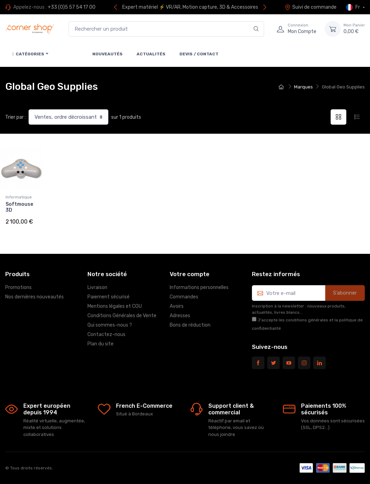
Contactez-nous (106, 334)
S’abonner (345, 293)
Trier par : (15, 117)
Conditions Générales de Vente (121, 316)
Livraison (97, 287)
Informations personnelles (199, 287)
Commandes (184, 297)
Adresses (180, 316)
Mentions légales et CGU (114, 306)
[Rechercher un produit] (166, 29)
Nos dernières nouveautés (34, 297)
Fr (353, 7)
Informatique (19, 197)
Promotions (18, 287)
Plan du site (100, 344)
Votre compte (189, 274)
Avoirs (177, 306)
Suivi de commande (311, 7)
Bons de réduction (190, 325)
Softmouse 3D (19, 207)
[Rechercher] (256, 29)
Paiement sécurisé (108, 297)
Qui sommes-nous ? (109, 325)
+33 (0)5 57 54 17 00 (71, 7)
